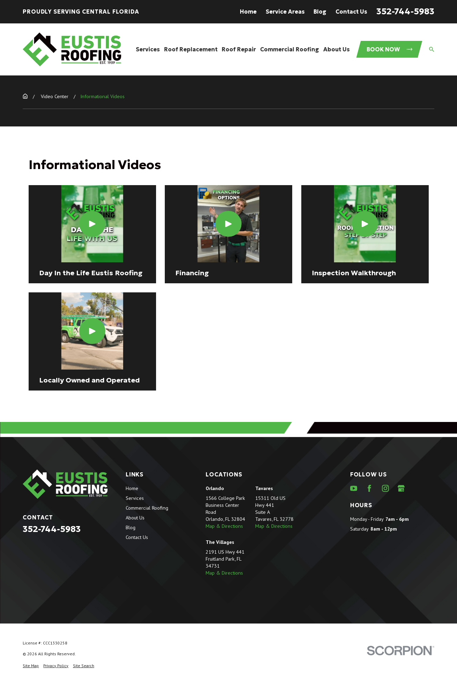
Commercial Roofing (147, 507)
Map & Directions (224, 526)
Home (248, 11)
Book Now (390, 49)
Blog (320, 11)
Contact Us (351, 11)
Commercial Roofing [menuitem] (289, 49)
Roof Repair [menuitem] (239, 49)
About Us (135, 517)
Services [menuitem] (148, 49)
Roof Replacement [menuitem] (191, 49)
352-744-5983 (405, 11)
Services (135, 498)
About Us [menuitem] (336, 49)
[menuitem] (31, 666)
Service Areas (285, 11)
